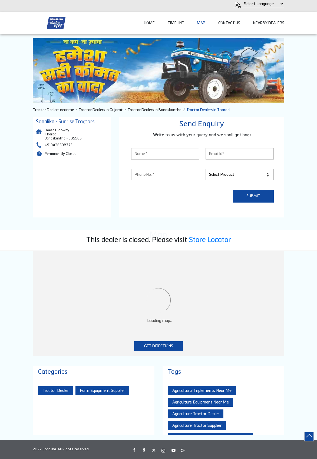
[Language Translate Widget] (262, 4)
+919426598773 (58, 145)
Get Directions (158, 346)
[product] (239, 174)
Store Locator (210, 240)
